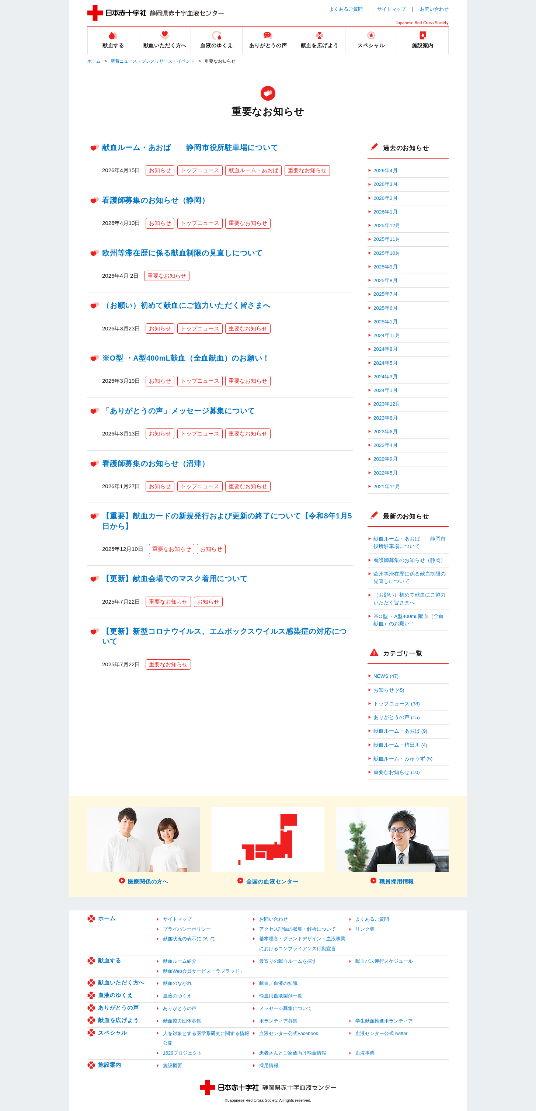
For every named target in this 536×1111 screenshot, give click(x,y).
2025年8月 (385, 280)
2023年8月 (385, 418)
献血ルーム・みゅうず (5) (402, 758)
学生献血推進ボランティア (384, 1021)
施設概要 (172, 1065)
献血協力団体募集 (182, 1021)
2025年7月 (385, 294)
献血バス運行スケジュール (384, 961)
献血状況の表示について (189, 938)
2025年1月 (385, 321)
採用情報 (268, 1065)
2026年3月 (385, 184)
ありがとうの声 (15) (396, 717)
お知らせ (160, 170)
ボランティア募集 (278, 1021)
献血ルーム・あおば (253, 170)
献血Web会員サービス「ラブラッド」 (203, 971)
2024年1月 (385, 390)
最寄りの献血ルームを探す (288, 961)
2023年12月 (386, 404)
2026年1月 (385, 212)
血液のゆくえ (115, 995)
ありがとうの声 (118, 1007)
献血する (109, 960)
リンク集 (365, 929)
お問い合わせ (434, 9)
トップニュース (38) (396, 703)
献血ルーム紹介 (179, 961)
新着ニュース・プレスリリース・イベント (153, 61)
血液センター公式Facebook (288, 1033)
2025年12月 (386, 225)
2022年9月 (385, 459)
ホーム (94, 61)
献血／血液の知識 (278, 983)
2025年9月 (385, 267)
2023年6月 (385, 431)
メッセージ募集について (285, 1008)
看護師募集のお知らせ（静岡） (155, 200)
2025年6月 (385, 308)
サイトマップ (391, 9)
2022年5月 (385, 473)
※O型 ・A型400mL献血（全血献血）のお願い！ (186, 358)
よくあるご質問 (346, 9)
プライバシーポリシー (187, 929)
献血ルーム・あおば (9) (400, 731)
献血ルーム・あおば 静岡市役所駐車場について (190, 147)
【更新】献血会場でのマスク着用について (174, 578)
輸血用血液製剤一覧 (280, 996)
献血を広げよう (118, 1020)
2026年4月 (385, 170)
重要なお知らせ (307, 170)
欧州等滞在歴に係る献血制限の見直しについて (182, 253)
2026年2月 (385, 198)
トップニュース (200, 170)
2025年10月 (386, 253)
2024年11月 (386, 335)
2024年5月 (385, 363)
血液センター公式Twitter (381, 1033)
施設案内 (109, 1065)
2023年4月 (385, 445)
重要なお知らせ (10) (396, 772)
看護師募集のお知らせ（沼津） (155, 463)
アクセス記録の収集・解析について (297, 929)
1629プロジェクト (182, 1053)
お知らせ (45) (388, 690)
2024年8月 (385, 349)
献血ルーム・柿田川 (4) (400, 745)
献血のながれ (177, 983)
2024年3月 (385, 376)
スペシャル (112, 1033)
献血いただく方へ (121, 982)
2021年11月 (386, 486)
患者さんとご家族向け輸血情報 (292, 1053)
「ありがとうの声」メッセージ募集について (178, 411)
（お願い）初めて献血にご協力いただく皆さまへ (186, 305)
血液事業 (365, 1053)
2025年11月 (386, 239)
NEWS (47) (385, 676)
